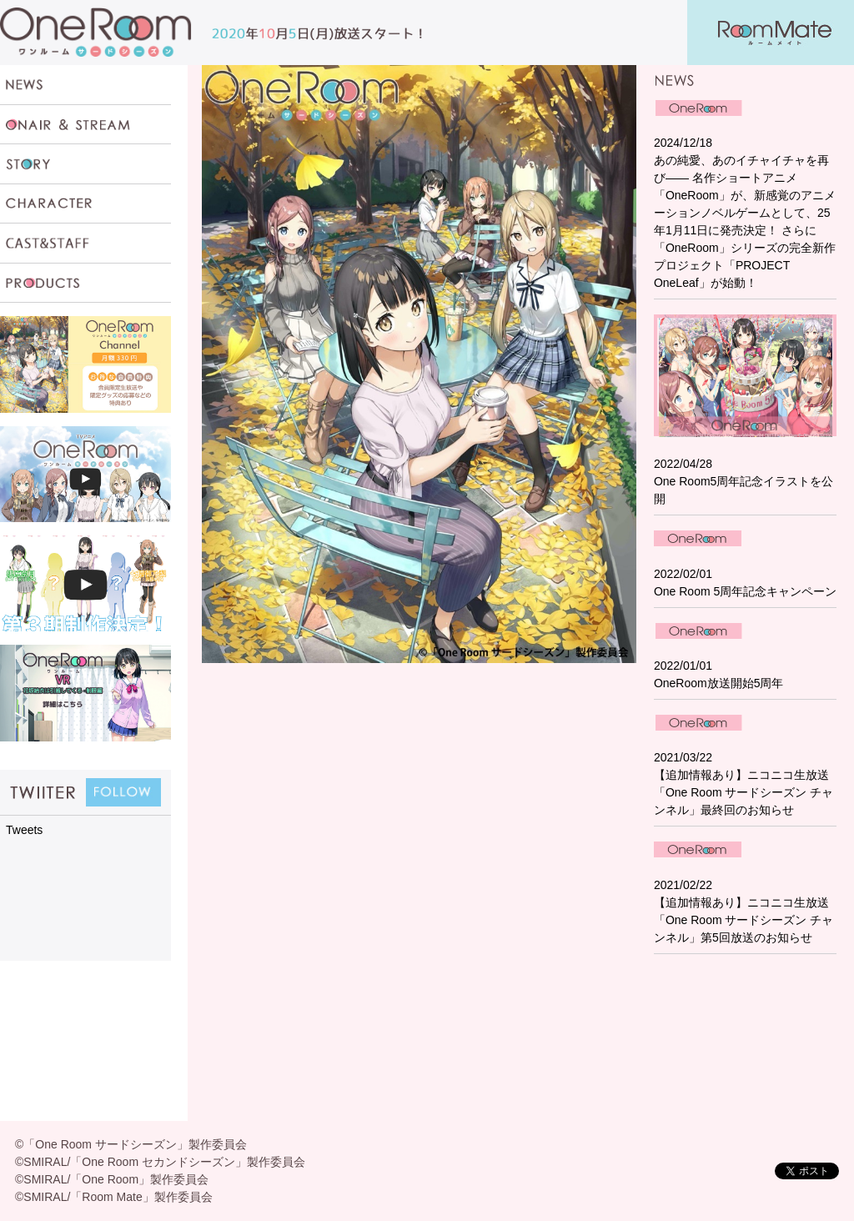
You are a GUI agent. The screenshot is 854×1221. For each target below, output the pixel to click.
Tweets (24, 830)
